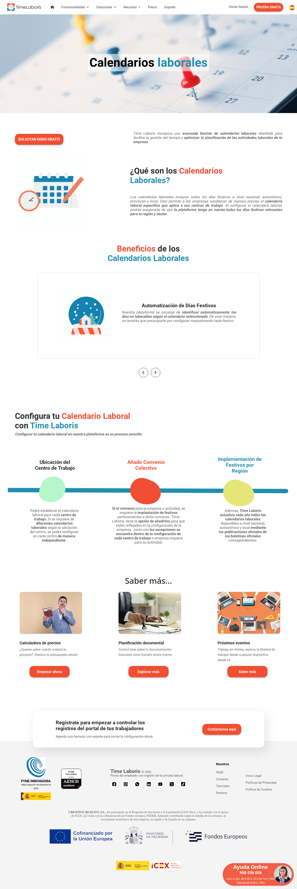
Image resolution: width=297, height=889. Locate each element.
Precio (152, 7)
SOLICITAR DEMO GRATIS (39, 139)
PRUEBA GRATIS (268, 7)
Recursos (130, 7)
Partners (221, 793)
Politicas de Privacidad (261, 782)
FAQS (219, 772)
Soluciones (104, 7)
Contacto (222, 779)
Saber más (247, 672)
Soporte (169, 7)
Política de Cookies (259, 789)
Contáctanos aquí (222, 729)
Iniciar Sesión (238, 7)
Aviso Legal (253, 776)
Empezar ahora (49, 672)
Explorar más (148, 672)
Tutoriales (223, 786)
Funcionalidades (73, 7)
